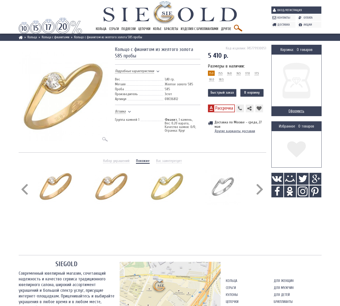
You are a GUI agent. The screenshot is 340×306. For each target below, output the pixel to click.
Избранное (287, 126)
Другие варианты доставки (234, 131)
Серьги (114, 29)
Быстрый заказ (222, 92)
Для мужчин (284, 288)
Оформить (296, 111)
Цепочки (144, 29)
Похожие (143, 161)
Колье (157, 29)
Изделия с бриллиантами (199, 29)
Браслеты (171, 29)
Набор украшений (116, 161)
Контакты (283, 17)
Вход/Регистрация (289, 10)
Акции (307, 24)
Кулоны (232, 295)
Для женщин (284, 281)
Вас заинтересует (169, 161)
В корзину (252, 92)
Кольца (101, 29)
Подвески (128, 29)
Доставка (283, 24)
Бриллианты (283, 302)
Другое (226, 29)
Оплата (308, 17)
